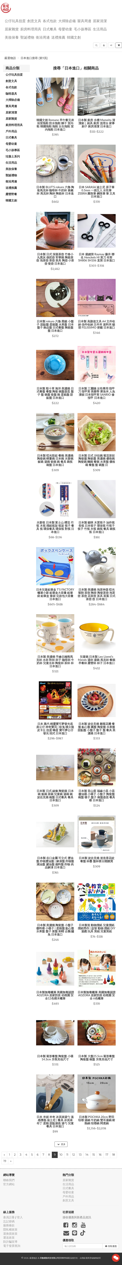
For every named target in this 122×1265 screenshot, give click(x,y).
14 (87, 1154)
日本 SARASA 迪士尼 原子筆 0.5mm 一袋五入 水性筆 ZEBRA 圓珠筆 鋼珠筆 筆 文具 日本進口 (96, 191)
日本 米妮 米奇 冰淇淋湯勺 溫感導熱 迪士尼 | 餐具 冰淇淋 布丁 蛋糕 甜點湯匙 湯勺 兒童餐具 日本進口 (55, 1121)
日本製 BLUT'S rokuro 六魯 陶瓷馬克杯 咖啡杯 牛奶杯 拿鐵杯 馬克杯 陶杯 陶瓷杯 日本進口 (55, 191)
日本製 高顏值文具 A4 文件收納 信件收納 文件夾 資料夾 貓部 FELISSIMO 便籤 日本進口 (96, 324)
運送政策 (9, 1237)
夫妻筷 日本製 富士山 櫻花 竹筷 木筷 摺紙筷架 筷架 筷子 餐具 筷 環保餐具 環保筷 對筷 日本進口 (55, 527)
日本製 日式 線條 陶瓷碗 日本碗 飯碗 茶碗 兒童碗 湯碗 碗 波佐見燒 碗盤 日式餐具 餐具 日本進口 (55, 795)
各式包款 (50, 20)
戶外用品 (11, 131)
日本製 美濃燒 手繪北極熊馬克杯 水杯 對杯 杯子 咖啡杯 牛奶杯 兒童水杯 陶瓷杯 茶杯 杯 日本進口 (55, 661)
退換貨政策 (10, 1233)
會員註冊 (9, 1217)
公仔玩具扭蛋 (15, 20)
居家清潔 (100, 20)
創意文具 (34, 20)
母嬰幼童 (65, 29)
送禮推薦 (58, 37)
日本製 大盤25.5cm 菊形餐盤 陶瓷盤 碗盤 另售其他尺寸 (96, 1057)
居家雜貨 (12, 29)
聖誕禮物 (27, 37)
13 (80, 1154)
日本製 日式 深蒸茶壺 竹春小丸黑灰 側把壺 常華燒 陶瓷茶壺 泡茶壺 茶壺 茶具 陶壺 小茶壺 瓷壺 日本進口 (55, 258)
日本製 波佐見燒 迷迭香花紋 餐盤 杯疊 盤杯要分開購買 (96, 859)
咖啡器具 (11, 93)
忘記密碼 (9, 1221)
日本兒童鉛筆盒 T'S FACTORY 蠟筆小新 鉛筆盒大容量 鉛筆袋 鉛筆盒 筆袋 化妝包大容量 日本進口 (55, 594)
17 (107, 1154)
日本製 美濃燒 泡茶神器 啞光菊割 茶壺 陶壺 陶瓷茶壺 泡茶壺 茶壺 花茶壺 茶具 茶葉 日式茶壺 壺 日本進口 (96, 594)
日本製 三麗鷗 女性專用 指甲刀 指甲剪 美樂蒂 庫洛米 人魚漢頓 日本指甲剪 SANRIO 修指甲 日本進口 (96, 393)
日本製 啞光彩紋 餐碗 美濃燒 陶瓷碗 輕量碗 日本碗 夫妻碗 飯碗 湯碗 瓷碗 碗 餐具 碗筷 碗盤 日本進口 (55, 460)
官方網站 (9, 1184)
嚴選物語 (10, 58)
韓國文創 (74, 37)
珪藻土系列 (13, 156)
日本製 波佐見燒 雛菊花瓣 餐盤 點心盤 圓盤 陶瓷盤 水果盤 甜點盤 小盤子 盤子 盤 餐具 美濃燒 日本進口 (96, 728)
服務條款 (9, 1225)
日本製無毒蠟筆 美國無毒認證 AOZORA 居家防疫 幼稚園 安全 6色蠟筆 (96, 995)
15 (93, 1154)
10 (61, 1154)
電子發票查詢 (11, 1246)
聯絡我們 (9, 1180)
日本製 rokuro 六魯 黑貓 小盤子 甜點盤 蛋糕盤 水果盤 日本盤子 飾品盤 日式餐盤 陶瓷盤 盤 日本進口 (55, 326)
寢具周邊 (84, 20)
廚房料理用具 (30, 29)
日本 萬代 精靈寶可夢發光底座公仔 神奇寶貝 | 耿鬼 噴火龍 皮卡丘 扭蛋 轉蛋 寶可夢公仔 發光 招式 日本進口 (55, 728)
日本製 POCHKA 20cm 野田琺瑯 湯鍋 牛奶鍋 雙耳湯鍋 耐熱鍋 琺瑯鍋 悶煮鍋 (96, 1120)
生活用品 (100, 29)
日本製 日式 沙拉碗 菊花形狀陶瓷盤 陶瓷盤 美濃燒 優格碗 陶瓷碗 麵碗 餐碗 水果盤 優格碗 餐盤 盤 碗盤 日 (96, 460)
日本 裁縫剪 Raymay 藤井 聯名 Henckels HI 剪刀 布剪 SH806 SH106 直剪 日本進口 (96, 257)
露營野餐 (11, 194)
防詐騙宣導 (10, 1241)
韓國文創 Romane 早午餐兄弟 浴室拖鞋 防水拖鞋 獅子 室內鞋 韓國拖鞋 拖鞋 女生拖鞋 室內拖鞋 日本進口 (55, 124)
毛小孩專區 (82, 29)
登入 (20, 1217)
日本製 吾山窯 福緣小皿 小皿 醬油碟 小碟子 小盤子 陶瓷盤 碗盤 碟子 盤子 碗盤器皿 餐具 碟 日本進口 (96, 795)
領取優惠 (111, 1246)
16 (100, 1154)
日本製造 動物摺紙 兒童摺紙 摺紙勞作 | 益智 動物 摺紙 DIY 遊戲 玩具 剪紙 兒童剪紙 (96, 928)
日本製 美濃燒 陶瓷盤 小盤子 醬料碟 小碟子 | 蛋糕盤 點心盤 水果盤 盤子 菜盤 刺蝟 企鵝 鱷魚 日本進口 (55, 929)
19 (4, 1161)
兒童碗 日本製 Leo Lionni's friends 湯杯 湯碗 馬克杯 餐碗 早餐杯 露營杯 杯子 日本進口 (96, 660)
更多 (61, 1144)
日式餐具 (50, 29)
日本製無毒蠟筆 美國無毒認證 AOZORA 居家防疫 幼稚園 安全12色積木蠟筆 (55, 995)
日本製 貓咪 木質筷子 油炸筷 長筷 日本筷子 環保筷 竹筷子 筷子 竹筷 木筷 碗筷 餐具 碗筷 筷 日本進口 (96, 527)
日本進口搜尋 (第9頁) (34, 58)
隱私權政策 (10, 1229)
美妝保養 (12, 37)
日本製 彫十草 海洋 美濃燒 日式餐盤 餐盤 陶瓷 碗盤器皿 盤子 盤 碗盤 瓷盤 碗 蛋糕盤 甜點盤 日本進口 (55, 393)
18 (113, 1154)
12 (73, 1154)
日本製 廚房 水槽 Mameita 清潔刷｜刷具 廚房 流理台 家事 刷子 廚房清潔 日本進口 (96, 123)
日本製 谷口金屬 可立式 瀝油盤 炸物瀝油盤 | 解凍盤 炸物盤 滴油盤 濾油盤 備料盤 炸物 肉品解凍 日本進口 (55, 862)
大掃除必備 (67, 20)
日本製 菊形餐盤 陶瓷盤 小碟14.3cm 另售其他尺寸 (55, 1057)
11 (67, 1154)
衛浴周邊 (43, 37)
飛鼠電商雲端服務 (89, 1258)
